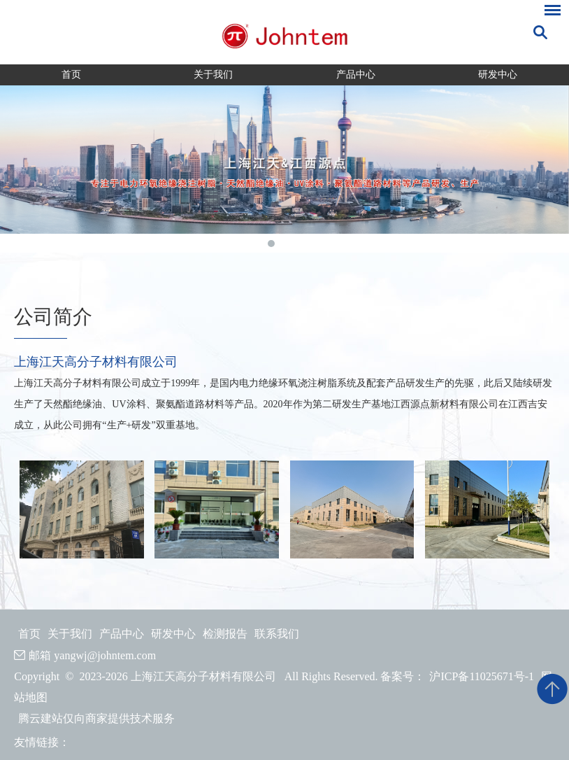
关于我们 (213, 74)
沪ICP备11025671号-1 (481, 676)
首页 (71, 74)
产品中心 (355, 74)
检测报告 (225, 634)
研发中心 (497, 74)
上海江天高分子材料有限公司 (96, 362)
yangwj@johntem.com (105, 655)
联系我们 (276, 634)
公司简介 (53, 317)
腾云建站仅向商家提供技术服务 (96, 718)
